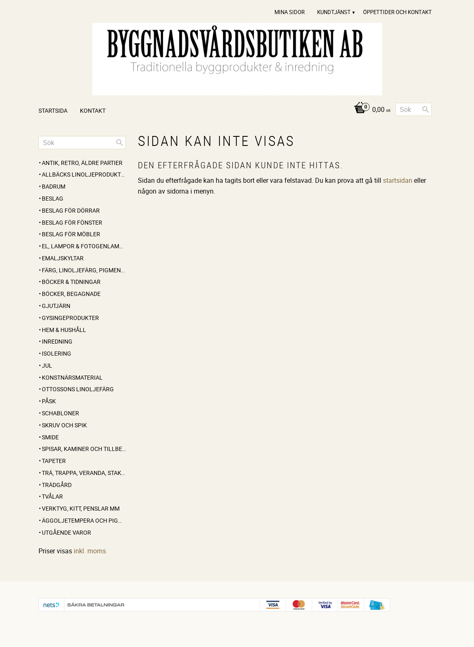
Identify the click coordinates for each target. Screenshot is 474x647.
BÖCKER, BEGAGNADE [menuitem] (71, 294)
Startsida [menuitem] (52, 110)
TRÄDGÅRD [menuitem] (57, 485)
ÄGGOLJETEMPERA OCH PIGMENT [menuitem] (84, 520)
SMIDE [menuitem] (50, 437)
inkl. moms (90, 550)
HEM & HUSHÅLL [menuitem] (64, 330)
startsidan (397, 180)
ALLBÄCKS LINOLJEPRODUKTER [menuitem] (84, 174)
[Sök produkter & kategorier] (413, 109)
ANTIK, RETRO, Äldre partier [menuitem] (82, 163)
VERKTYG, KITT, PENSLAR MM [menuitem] (81, 508)
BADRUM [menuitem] (53, 186)
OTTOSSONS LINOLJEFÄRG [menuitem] (78, 389)
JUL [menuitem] (47, 365)
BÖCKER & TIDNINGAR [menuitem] (71, 282)
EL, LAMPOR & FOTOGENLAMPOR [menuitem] (84, 246)
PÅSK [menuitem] (49, 401)
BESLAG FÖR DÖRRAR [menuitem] (71, 210)
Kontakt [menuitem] (93, 110)
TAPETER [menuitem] (54, 461)
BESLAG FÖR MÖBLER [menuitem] (71, 234)
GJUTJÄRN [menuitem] (56, 306)
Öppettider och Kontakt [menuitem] (397, 12)
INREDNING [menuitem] (57, 341)
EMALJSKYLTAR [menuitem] (63, 258)
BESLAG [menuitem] (52, 198)
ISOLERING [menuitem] (56, 353)
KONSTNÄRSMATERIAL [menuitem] (72, 377)
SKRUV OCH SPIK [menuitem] (64, 425)
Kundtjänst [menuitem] (334, 12)
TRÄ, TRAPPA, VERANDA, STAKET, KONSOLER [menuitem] (84, 473)
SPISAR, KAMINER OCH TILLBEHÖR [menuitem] (84, 449)
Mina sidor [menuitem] (289, 12)
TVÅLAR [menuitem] (52, 496)
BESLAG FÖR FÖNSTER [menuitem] (72, 222)
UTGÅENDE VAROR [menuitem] (66, 532)
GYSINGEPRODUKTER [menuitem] (70, 318)
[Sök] (425, 109)
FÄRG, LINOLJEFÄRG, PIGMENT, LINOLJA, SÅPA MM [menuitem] (84, 270)
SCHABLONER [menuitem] (60, 413)
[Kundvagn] (370, 110)
